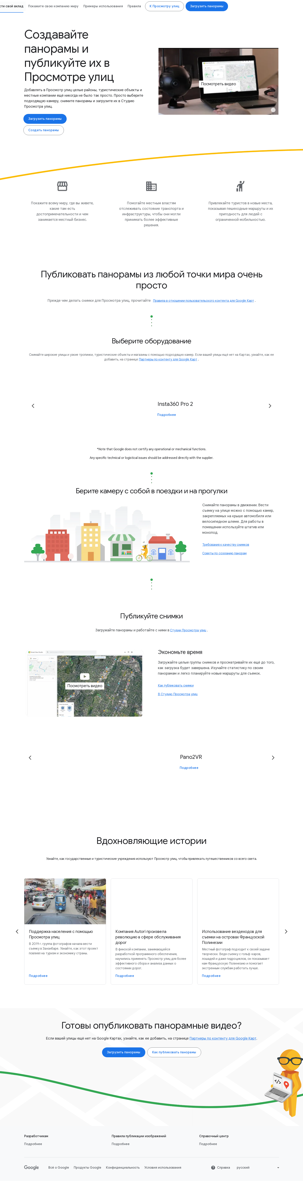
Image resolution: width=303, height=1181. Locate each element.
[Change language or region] (258, 1167)
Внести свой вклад (113, 6)
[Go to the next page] (269, 405)
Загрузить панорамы (45, 119)
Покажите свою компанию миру (158, 6)
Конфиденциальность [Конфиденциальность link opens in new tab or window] (123, 1168)
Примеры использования (208, 6)
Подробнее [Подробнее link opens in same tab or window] (121, 1144)
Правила (239, 6)
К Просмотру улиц (269, 6)
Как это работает (80, 6)
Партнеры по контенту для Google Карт (223, 1038)
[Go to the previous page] (33, 405)
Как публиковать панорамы (174, 1052)
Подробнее (166, 415)
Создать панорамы (43, 130)
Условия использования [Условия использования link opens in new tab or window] (162, 1168)
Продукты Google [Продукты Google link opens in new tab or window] (87, 1168)
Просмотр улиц (41, 6)
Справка (220, 1167)
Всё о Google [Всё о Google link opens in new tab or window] (58, 1168)
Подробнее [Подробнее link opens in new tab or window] (33, 1144)
